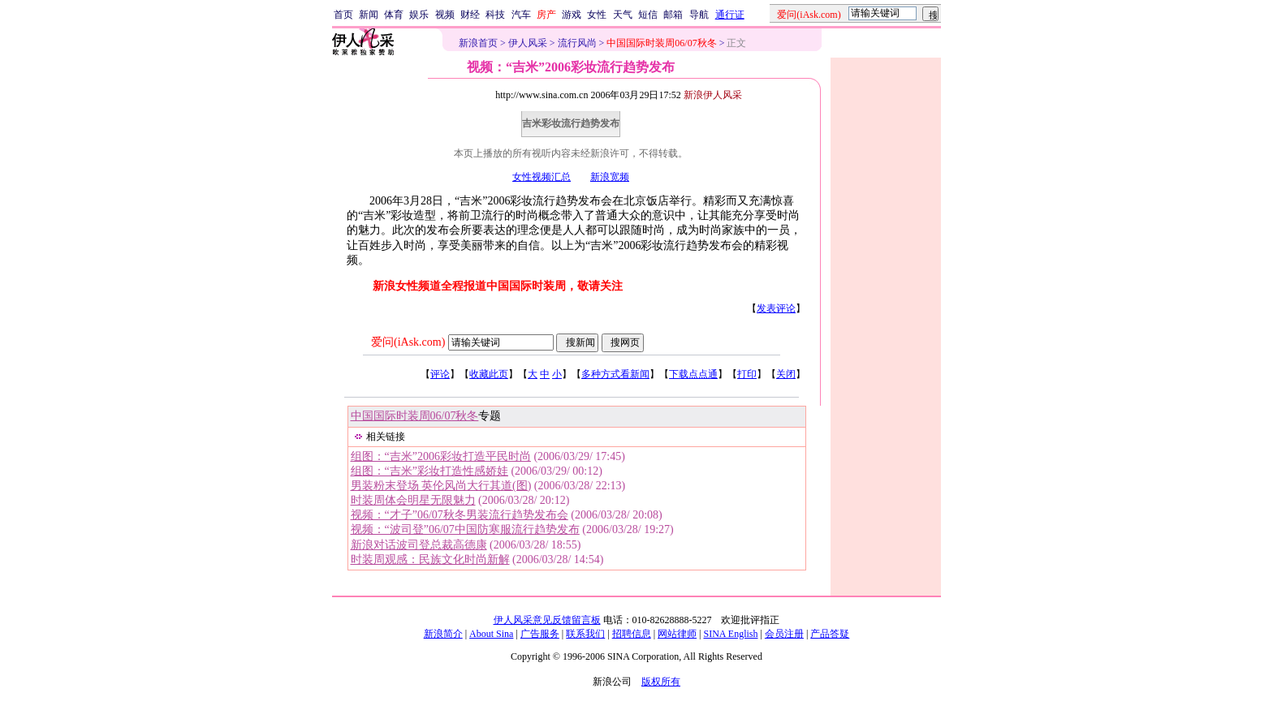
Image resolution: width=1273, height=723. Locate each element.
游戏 (571, 14)
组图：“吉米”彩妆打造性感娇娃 (429, 471)
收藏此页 (488, 374)
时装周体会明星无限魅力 (413, 500)
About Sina (491, 633)
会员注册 (784, 633)
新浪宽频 (609, 177)
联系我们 (585, 633)
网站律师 (677, 633)
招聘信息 (631, 633)
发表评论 (776, 308)
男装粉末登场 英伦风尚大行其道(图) (441, 486)
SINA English (730, 633)
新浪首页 (478, 43)
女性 (596, 14)
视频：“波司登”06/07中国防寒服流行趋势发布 (465, 529)
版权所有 (660, 681)
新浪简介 (443, 633)
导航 (699, 14)
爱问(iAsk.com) (408, 342)
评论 (440, 374)
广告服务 (539, 633)
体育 (393, 14)
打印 (747, 374)
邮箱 (673, 14)
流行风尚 (577, 43)
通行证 (729, 14)
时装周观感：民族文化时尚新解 (430, 559)
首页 (343, 14)
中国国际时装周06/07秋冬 (415, 416)
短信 (648, 14)
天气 (622, 14)
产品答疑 (829, 633)
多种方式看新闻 (615, 374)
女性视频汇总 (541, 177)
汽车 (521, 14)
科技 (495, 14)
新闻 (368, 14)
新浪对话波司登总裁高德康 (419, 545)
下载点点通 (693, 374)
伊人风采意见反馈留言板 (547, 620)
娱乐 (419, 14)
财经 (470, 14)
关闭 (786, 374)
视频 (445, 14)
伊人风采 (527, 43)
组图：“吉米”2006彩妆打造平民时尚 (441, 456)
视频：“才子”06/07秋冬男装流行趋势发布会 (459, 515)
